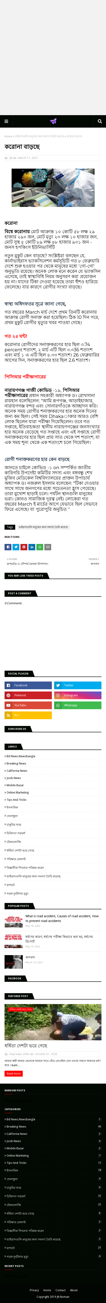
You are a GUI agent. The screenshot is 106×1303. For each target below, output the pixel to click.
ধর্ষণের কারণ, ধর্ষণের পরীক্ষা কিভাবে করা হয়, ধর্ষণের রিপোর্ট (59, 939)
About (74, 1290)
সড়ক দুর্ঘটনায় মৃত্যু (17, 893)
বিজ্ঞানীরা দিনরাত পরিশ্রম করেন (25, 867)
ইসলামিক (12, 807)
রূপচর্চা (11, 885)
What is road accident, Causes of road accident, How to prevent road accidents (61, 918)
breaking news (16, 763)
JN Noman (63, 1296)
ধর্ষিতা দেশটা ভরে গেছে (20, 850)
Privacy (34, 1290)
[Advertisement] (53, 57)
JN (11, 158)
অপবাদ (30, 957)
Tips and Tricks (16, 799)
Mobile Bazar (15, 785)
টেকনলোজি (14, 842)
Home (8, 136)
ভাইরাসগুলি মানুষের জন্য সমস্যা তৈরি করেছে (39, 136)
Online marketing (18, 792)
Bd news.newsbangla (21, 756)
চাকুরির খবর (14, 824)
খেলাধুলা (12, 816)
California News (17, 770)
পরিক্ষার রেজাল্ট (16, 859)
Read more (13, 1073)
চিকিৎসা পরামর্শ (16, 833)
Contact (61, 1290)
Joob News (14, 778)
